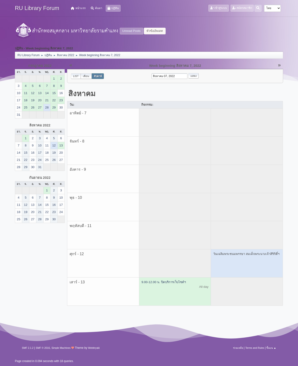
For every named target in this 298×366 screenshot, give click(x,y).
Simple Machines (61, 347)
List (76, 76)
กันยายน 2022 (40, 178)
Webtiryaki (94, 347)
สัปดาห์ (98, 76)
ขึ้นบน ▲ (271, 347)
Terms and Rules (254, 347)
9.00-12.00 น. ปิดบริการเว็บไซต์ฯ (164, 282)
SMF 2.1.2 (28, 347)
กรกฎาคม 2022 (40, 66)
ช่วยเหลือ (238, 347)
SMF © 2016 (43, 347)
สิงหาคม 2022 (40, 125)
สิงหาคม (81, 93)
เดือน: (86, 76)
